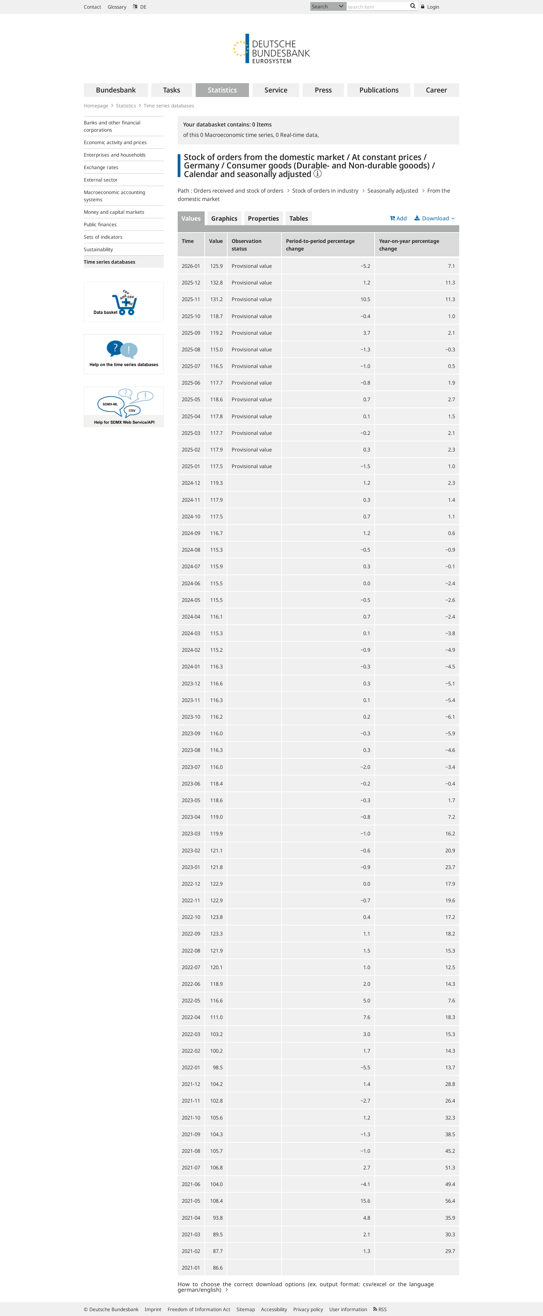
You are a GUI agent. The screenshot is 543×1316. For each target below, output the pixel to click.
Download (435, 218)
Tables (299, 218)
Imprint (153, 1309)
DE (139, 6)
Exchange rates (101, 167)
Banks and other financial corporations (112, 126)
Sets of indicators (103, 237)
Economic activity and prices (115, 142)
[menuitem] (116, 90)
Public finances (100, 224)
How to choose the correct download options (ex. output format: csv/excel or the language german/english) (306, 1286)
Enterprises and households (115, 154)
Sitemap (246, 1309)
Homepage (96, 105)
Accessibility (274, 1309)
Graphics (224, 218)
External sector (101, 179)
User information (348, 1309)
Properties (263, 218)
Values (191, 218)
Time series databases (169, 105)
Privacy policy (308, 1309)
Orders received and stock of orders (238, 190)
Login (430, 6)
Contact (92, 6)
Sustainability (98, 249)
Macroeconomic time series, (238, 135)
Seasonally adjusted (392, 190)
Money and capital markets (114, 212)
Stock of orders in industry (325, 190)
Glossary (117, 6)
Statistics (126, 105)
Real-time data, (297, 135)
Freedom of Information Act (199, 1309)
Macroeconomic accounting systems (114, 196)
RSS (380, 1309)
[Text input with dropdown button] (382, 6)
